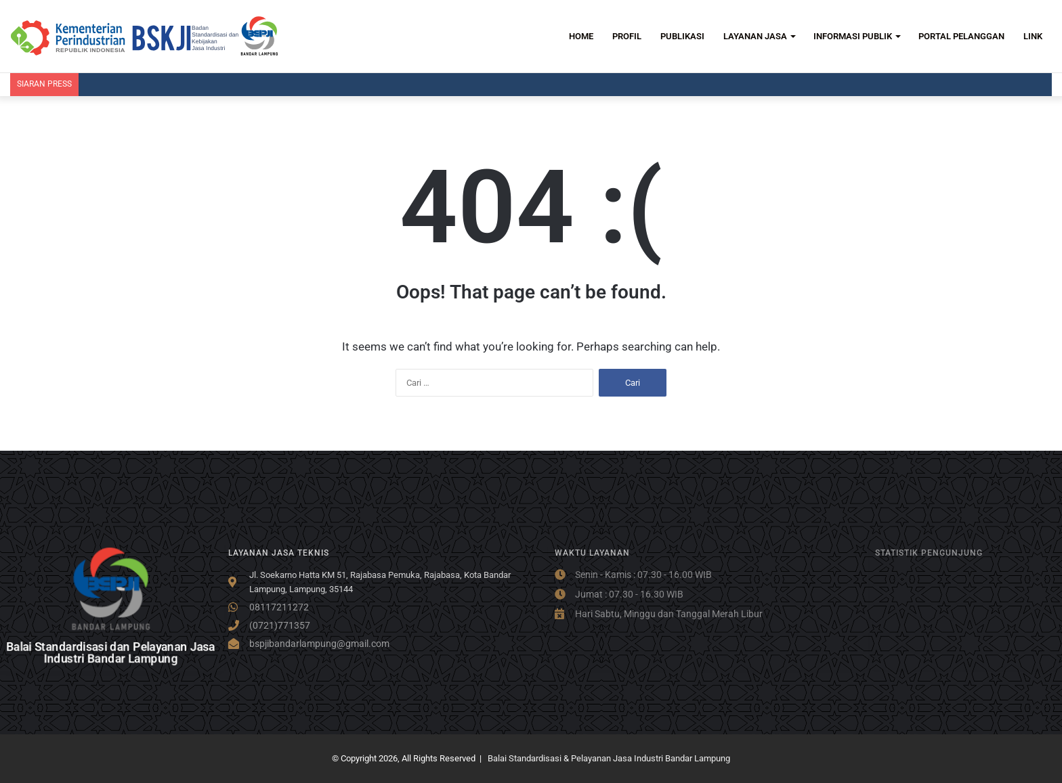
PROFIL (626, 36)
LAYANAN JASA (755, 36)
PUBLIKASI (682, 36)
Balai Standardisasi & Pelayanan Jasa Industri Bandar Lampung (609, 758)
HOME (581, 36)
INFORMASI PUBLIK (852, 36)
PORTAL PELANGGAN (961, 36)
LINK (1032, 36)
